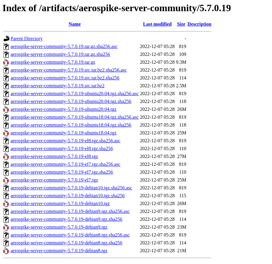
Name (75, 24)
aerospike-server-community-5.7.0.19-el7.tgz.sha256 (62, 172)
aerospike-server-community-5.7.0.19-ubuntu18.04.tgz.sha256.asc (75, 117)
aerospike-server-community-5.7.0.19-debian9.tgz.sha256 (66, 219)
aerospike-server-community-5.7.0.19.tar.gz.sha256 (60, 54)
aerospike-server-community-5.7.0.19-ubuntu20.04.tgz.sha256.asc (75, 93)
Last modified (157, 24)
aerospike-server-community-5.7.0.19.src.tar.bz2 (58, 85)
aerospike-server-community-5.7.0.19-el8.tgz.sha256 (62, 148)
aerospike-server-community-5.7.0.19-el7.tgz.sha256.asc (65, 164)
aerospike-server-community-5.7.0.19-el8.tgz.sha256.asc (65, 140)
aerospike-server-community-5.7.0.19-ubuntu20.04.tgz (63, 109)
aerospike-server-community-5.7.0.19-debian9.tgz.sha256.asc (70, 211)
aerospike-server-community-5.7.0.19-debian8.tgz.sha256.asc (70, 234)
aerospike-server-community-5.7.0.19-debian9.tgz (59, 227)
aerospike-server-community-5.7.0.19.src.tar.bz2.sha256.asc (69, 69)
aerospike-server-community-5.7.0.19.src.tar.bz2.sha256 (65, 77)
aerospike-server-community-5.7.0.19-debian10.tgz (60, 203)
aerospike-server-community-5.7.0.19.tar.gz (53, 62)
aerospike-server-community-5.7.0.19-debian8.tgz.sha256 (66, 242)
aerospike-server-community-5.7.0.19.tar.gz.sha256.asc (64, 46)
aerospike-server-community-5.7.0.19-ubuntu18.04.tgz (63, 132)
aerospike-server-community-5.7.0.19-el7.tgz (54, 179)
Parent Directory (27, 38)
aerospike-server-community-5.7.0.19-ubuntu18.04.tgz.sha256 (71, 124)
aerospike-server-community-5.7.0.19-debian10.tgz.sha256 (68, 195)
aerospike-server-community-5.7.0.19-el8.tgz (54, 156)
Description (199, 24)
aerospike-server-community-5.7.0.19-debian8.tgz (59, 250)
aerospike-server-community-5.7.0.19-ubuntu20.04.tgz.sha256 (71, 101)
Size (181, 24)
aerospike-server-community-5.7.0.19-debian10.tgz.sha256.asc (71, 187)
